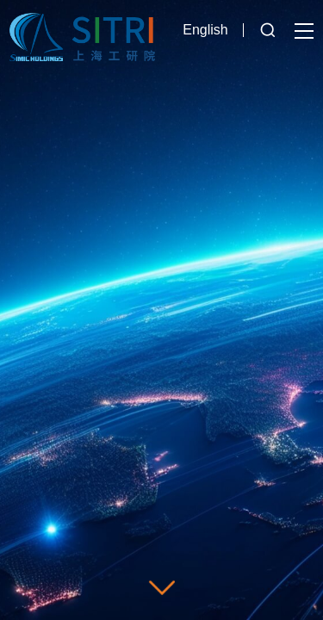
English (205, 29)
